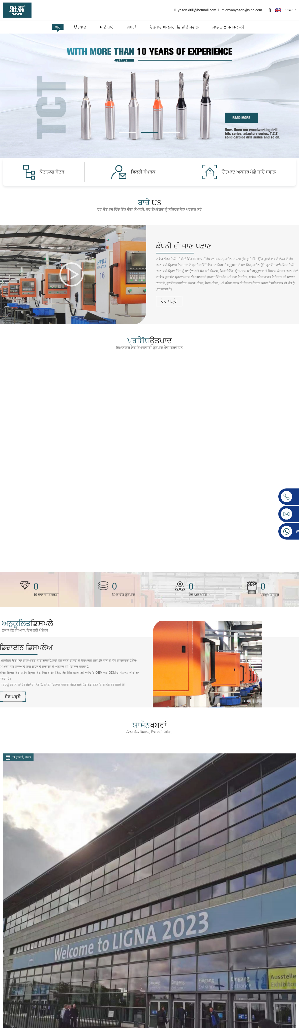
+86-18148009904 (24, 1006)
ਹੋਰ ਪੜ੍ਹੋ (116, 887)
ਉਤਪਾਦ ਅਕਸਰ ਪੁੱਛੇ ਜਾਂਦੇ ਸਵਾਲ (174, 27)
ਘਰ (58, 27)
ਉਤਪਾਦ (80, 27)
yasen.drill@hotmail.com (197, 10)
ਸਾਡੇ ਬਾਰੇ (107, 27)
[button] (127, 132)
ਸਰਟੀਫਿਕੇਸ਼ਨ (123, 985)
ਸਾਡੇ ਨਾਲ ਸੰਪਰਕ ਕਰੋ (228, 27)
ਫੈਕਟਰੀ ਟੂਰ (122, 993)
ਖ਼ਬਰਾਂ (131, 27)
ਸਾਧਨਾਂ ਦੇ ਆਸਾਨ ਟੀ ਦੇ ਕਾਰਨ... (237, 842)
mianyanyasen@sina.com (242, 10)
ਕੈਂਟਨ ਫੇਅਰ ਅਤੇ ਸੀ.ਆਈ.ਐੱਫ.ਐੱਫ (141, 857)
